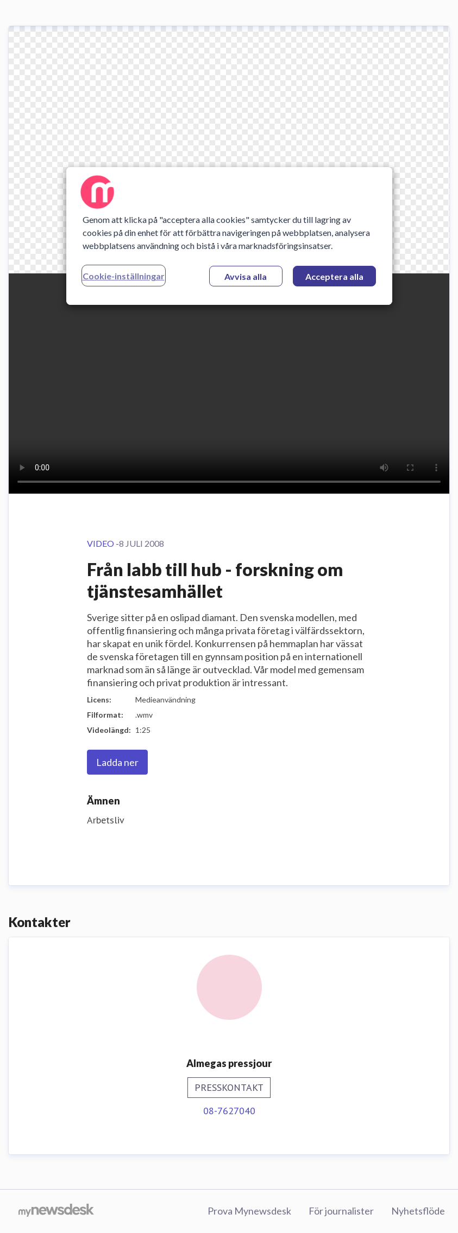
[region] (229, 236)
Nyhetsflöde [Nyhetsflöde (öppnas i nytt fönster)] (418, 1211)
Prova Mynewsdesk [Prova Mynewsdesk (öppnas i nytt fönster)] (249, 1211)
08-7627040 (229, 1110)
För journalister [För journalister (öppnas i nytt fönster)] (341, 1211)
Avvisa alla (245, 276)
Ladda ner (117, 762)
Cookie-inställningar (124, 276)
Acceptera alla (334, 276)
